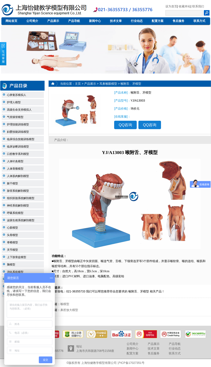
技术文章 (116, 21)
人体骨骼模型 (15, 168)
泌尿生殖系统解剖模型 (20, 220)
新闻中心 (95, 21)
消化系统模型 (15, 271)
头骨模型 (12, 235)
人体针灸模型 (15, 161)
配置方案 (158, 21)
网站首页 (11, 21)
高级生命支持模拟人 (19, 109)
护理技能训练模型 (18, 124)
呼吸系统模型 (15, 212)
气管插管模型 (15, 117)
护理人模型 (14, 102)
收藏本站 (185, 6)
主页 (78, 83)
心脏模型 (12, 227)
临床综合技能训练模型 (20, 139)
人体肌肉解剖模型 (18, 176)
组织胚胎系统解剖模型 (20, 198)
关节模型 (12, 249)
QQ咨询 (125, 125)
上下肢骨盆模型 (16, 257)
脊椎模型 (12, 242)
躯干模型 (12, 183)
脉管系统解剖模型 (18, 190)
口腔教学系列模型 (18, 153)
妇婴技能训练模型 (18, 131)
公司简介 (32, 21)
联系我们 (198, 6)
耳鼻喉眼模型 (108, 83)
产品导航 (74, 21)
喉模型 (64, 304)
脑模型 (11, 264)
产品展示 (53, 21)
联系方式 (199, 21)
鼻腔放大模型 (69, 310)
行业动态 (137, 21)
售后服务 (178, 21)
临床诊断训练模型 (18, 146)
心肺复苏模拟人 (16, 94)
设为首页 (171, 6)
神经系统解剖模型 (18, 205)
